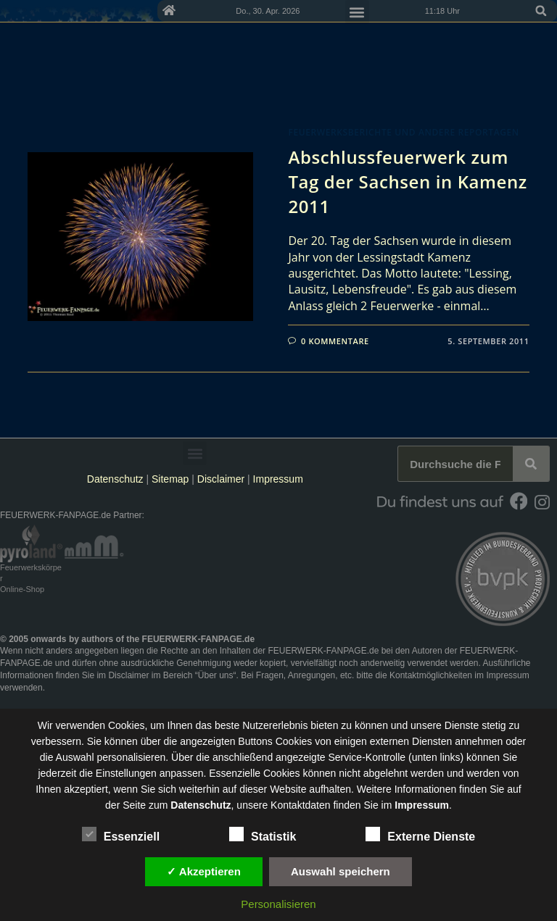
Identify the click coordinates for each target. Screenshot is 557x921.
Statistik (262, 834)
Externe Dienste (420, 834)
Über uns (216, 675)
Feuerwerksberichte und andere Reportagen (403, 132)
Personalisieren (278, 904)
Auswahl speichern (340, 871)
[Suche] (531, 463)
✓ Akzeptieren (204, 871)
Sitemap (171, 479)
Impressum (278, 479)
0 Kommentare (335, 341)
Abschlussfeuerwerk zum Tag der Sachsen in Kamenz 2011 (407, 181)
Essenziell (121, 834)
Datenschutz (115, 479)
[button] (541, 11)
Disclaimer (220, 479)
